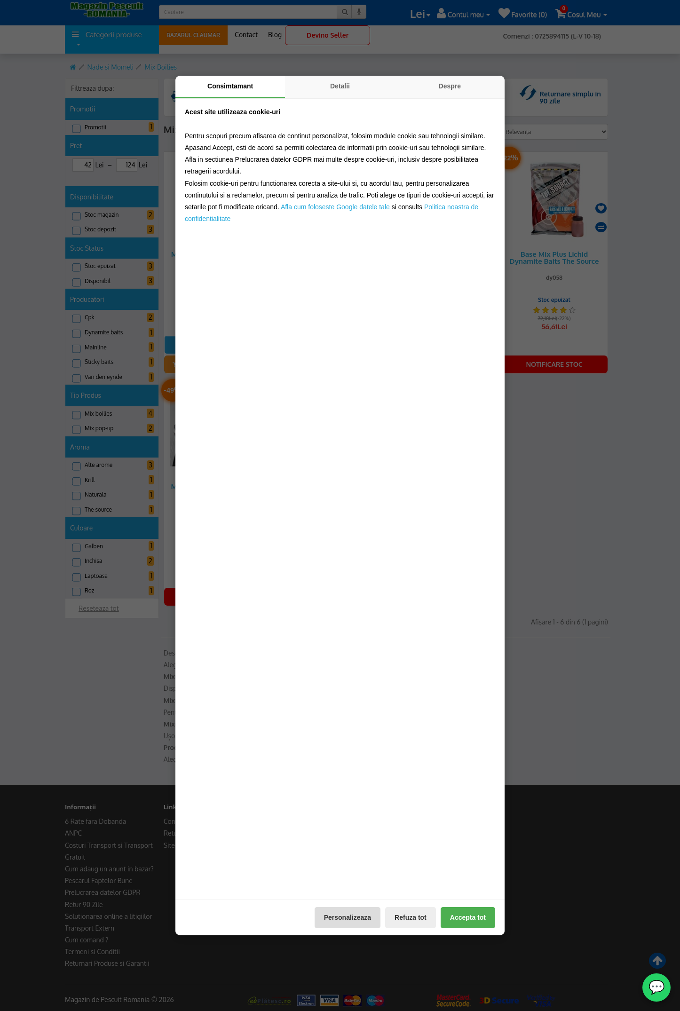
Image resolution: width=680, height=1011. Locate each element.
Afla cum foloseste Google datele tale (335, 207)
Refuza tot (411, 917)
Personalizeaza (347, 917)
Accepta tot (468, 917)
